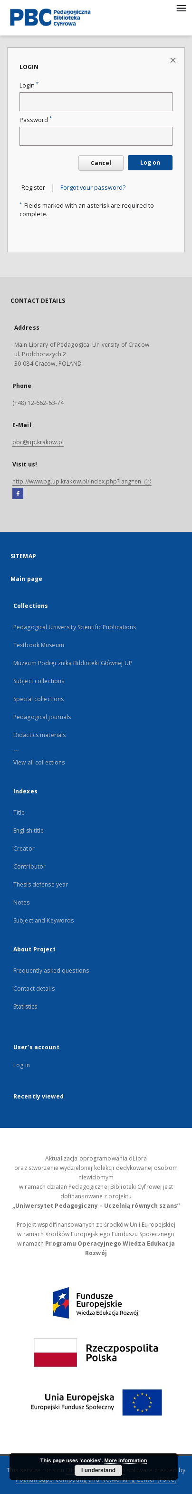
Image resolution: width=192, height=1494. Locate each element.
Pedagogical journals (42, 717)
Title (19, 813)
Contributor (29, 866)
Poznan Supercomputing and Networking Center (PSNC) (96, 1480)
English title (28, 830)
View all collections (39, 762)
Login (28, 85)
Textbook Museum (38, 645)
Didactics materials (39, 735)
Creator (24, 848)
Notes (21, 902)
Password (35, 120)
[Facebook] (17, 494)
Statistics (25, 1006)
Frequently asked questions (51, 971)
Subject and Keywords (43, 920)
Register (33, 188)
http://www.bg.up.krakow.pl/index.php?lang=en (82, 481)
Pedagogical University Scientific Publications (74, 627)
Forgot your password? (92, 188)
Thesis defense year (40, 884)
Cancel (101, 163)
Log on (150, 162)
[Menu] (181, 7)
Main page (26, 579)
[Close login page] (173, 59)
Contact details (34, 988)
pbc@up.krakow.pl (38, 442)
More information (126, 1460)
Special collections (38, 699)
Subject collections (38, 681)
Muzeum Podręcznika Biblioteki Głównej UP (72, 663)
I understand (98, 1470)
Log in (21, 1065)
